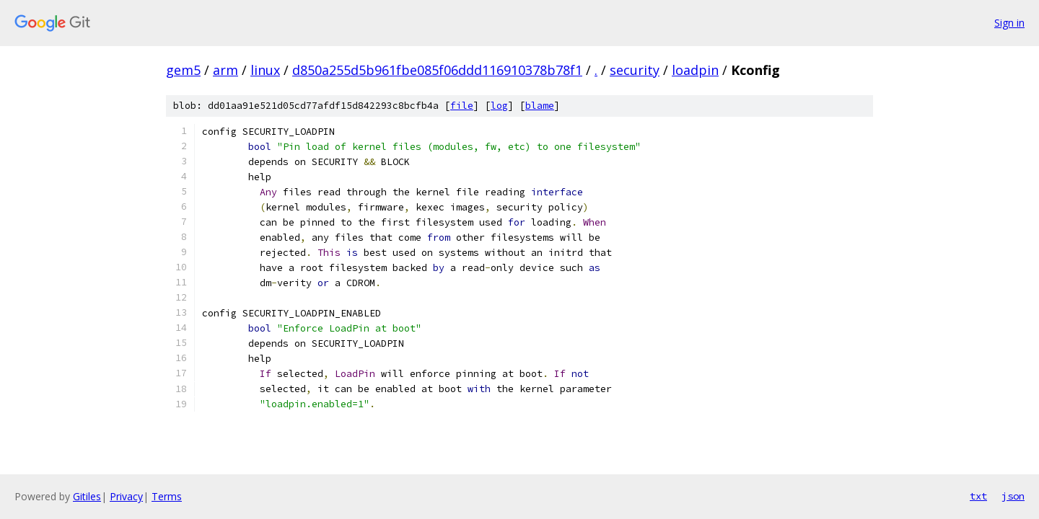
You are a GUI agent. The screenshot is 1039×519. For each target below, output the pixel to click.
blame (539, 105)
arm (225, 70)
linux (265, 70)
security (634, 70)
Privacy (126, 496)
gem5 (183, 70)
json (1013, 495)
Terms (167, 496)
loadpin (695, 70)
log (499, 105)
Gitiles (87, 496)
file (461, 105)
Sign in (1009, 23)
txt (978, 495)
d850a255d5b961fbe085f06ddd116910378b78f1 (437, 70)
